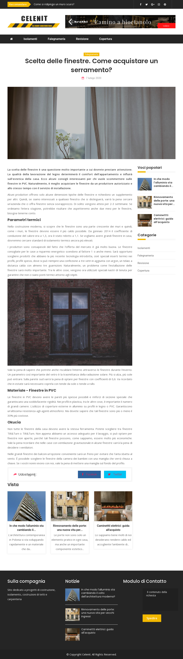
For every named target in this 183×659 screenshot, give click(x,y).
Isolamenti (30, 39)
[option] (68, 4)
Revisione (82, 39)
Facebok (89, 474)
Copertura (105, 39)
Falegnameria (56, 39)
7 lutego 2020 (91, 78)
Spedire (152, 618)
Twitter (115, 474)
